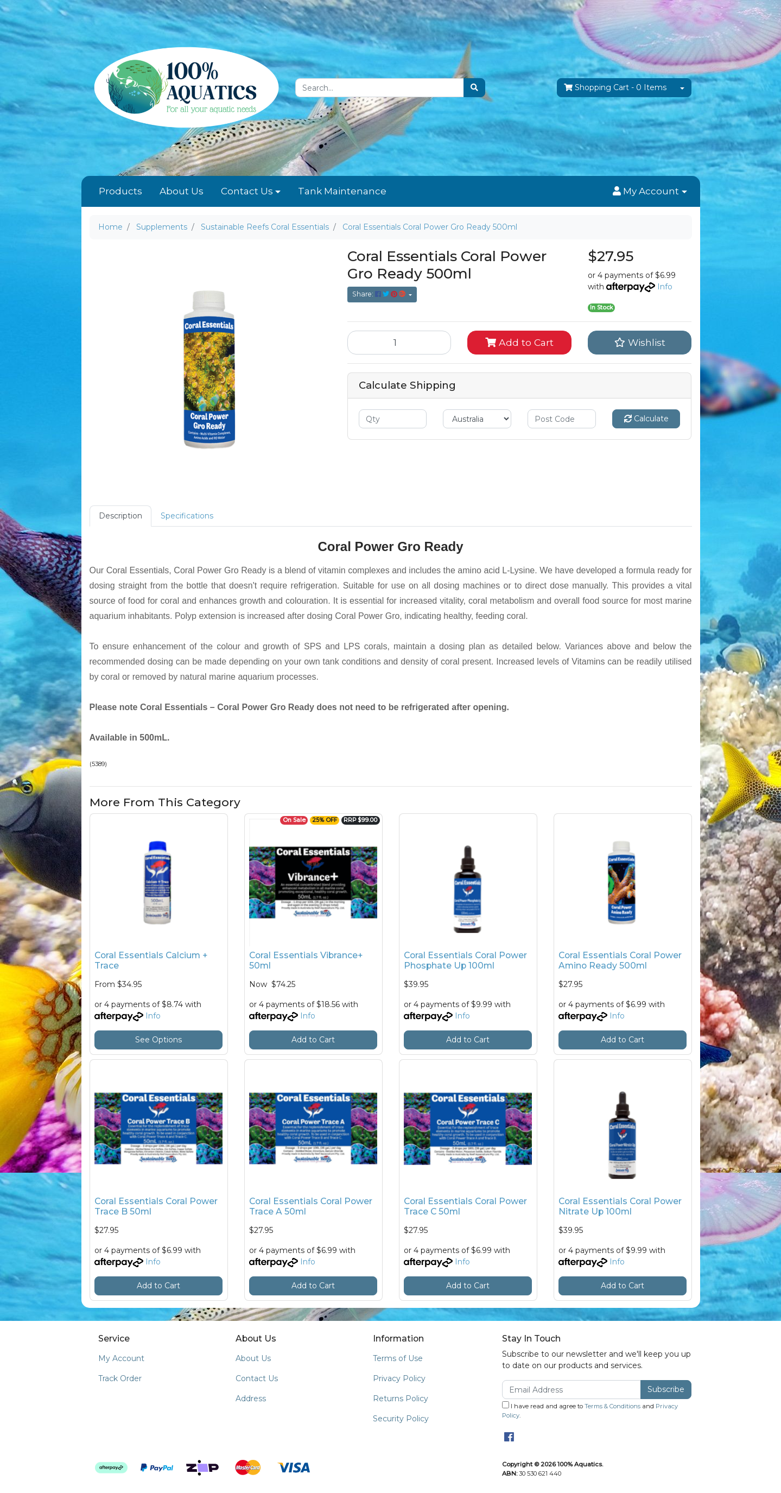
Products (120, 191)
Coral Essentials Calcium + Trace (150, 960)
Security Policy (401, 1419)
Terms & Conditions (612, 1406)
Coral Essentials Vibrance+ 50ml (306, 960)
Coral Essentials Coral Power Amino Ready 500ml (620, 960)
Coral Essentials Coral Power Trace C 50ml (465, 1206)
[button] (649, 191)
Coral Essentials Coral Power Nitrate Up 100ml (620, 1206)
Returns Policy (400, 1398)
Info (664, 287)
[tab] (120, 516)
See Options (158, 1040)
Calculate (646, 418)
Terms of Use (398, 1358)
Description (120, 516)
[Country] (477, 418)
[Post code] (562, 418)
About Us (182, 191)
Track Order (120, 1378)
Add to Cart (519, 342)
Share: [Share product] (379, 294)
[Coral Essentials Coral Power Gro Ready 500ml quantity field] (399, 343)
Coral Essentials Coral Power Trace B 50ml (156, 1206)
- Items (615, 87)
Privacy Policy (399, 1378)
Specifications (187, 516)
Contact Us (247, 191)
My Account (121, 1358)
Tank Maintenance (342, 191)
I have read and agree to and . (590, 1410)
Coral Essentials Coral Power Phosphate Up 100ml (465, 960)
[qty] (393, 418)
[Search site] (474, 87)
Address (251, 1398)
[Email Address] (572, 1389)
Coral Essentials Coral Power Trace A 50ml (310, 1206)
